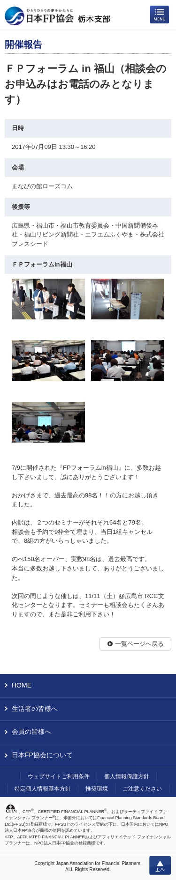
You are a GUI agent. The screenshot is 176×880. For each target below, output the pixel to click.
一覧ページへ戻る (139, 643)
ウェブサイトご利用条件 (59, 776)
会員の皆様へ (31, 731)
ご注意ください (142, 788)
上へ (160, 865)
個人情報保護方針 (126, 776)
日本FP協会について (42, 755)
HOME (21, 685)
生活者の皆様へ (35, 708)
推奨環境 (96, 788)
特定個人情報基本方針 (43, 788)
